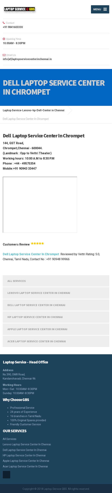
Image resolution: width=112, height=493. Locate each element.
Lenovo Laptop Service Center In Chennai (38, 293)
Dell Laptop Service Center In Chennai (36, 305)
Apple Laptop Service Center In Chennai (37, 329)
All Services (16, 281)
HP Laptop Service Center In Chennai (35, 317)
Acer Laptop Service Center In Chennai (36, 341)
